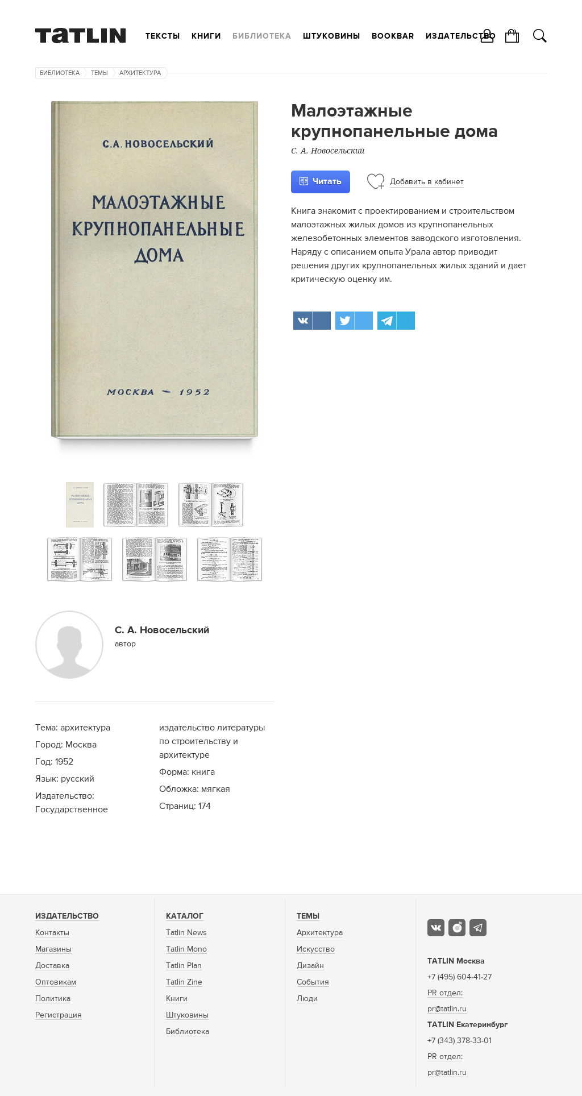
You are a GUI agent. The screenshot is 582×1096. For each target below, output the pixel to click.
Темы (99, 73)
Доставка (52, 966)
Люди (307, 999)
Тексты (163, 36)
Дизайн (310, 966)
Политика (52, 999)
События (313, 982)
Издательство (461, 36)
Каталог (184, 916)
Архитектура (140, 73)
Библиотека (262, 36)
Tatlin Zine (184, 982)
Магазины (53, 949)
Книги (206, 36)
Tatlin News (186, 933)
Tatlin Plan (184, 966)
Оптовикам (55, 982)
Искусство (316, 949)
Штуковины (331, 36)
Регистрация (58, 1015)
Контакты (52, 933)
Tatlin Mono (186, 949)
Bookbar (393, 36)
